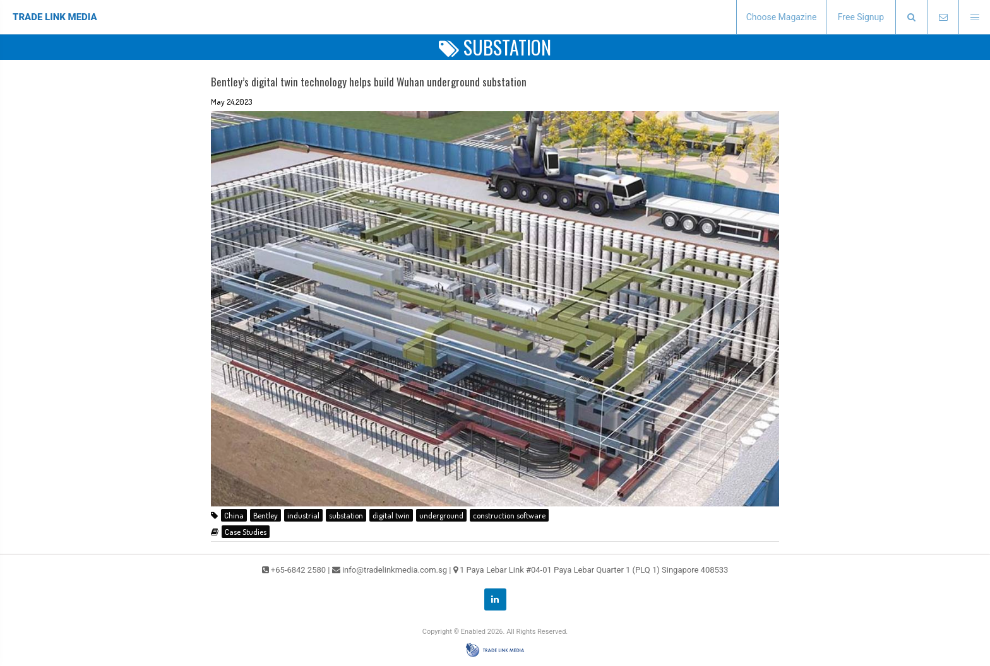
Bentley (265, 515)
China (234, 515)
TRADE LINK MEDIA (55, 17)
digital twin (391, 515)
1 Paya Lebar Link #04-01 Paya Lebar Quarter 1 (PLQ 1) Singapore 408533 (594, 570)
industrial (303, 515)
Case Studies (245, 532)
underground (441, 515)
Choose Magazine (781, 17)
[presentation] (911, 17)
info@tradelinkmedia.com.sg (394, 570)
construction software (509, 515)
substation (346, 515)
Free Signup (861, 17)
